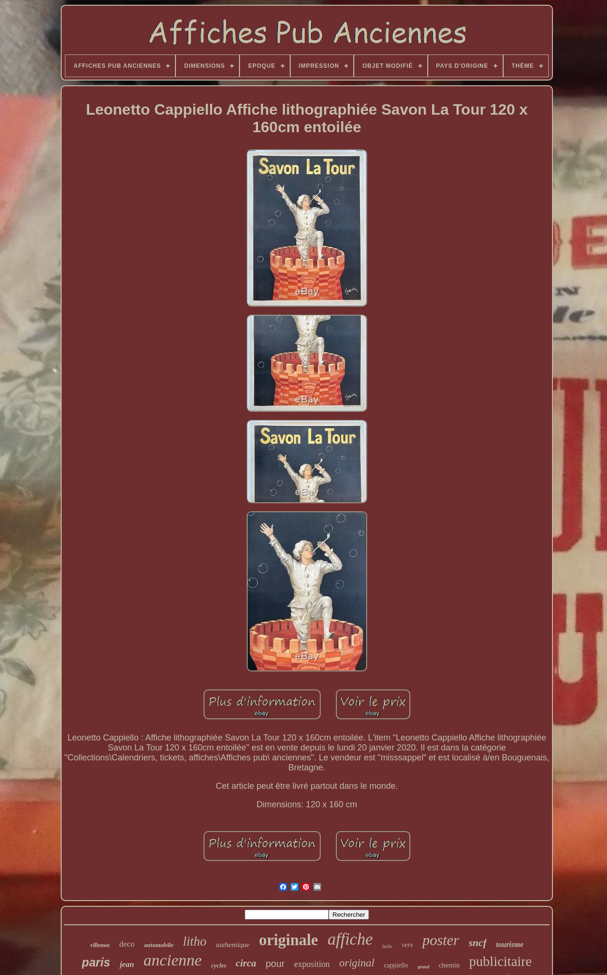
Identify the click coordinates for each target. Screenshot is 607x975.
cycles (218, 965)
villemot (100, 945)
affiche (350, 939)
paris (96, 962)
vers (407, 944)
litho (195, 941)
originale (288, 939)
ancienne (173, 960)
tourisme (510, 944)
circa (246, 963)
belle (387, 946)
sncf (478, 942)
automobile (159, 944)
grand (423, 966)
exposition (312, 964)
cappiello (396, 965)
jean (127, 964)
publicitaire (500, 961)
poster (441, 940)
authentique (232, 944)
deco (126, 943)
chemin (449, 965)
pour (275, 963)
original (356, 963)
